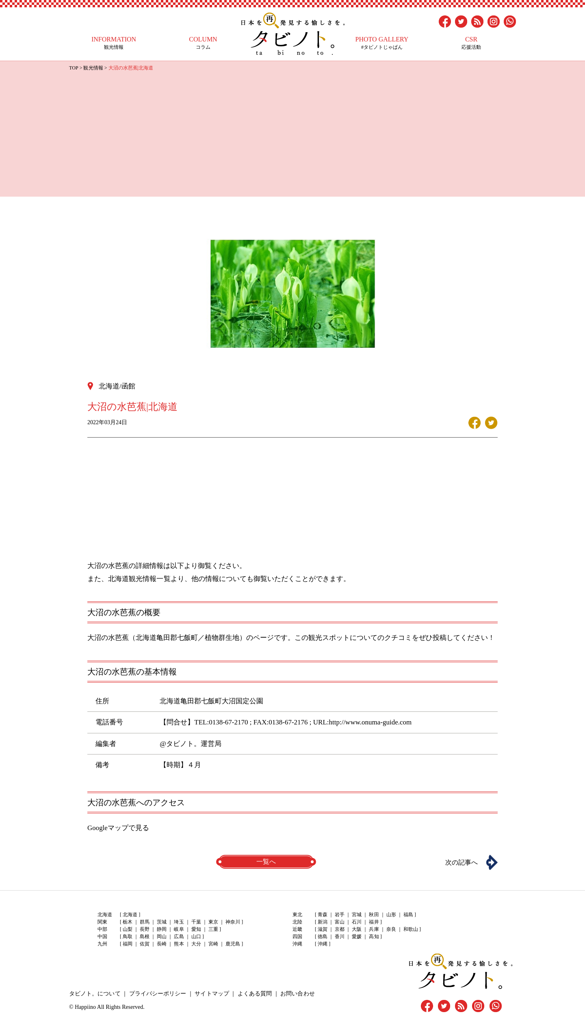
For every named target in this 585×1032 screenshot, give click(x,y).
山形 (391, 914)
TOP (73, 68)
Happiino (85, 1007)
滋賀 (322, 929)
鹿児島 (232, 944)
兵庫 (374, 929)
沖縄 (322, 944)
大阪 (357, 929)
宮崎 (213, 944)
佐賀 (145, 944)
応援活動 (471, 43)
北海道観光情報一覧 (139, 578)
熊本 (179, 944)
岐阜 (179, 929)
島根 (145, 936)
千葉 (196, 922)
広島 (179, 936)
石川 (357, 922)
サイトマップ (211, 993)
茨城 (162, 922)
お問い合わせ (297, 993)
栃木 (127, 922)
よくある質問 (254, 993)
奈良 (391, 929)
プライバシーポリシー (157, 993)
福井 (374, 922)
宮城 (357, 914)
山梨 (127, 929)
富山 (339, 922)
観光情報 (113, 43)
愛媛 (357, 936)
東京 (213, 922)
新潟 (322, 922)
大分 (196, 944)
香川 (339, 936)
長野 (145, 929)
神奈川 (232, 922)
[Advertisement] (292, 133)
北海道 (130, 914)
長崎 (162, 944)
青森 (322, 914)
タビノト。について (94, 993)
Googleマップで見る (118, 827)
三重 (213, 929)
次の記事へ (461, 862)
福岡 (127, 944)
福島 (408, 914)
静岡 (162, 929)
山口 (196, 936)
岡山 (162, 936)
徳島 (322, 936)
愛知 (196, 929)
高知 (374, 936)
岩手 (339, 914)
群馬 (145, 922)
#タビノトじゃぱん (382, 43)
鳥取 (127, 936)
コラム (203, 43)
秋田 (374, 914)
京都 (339, 929)
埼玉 (179, 922)
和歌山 (410, 929)
